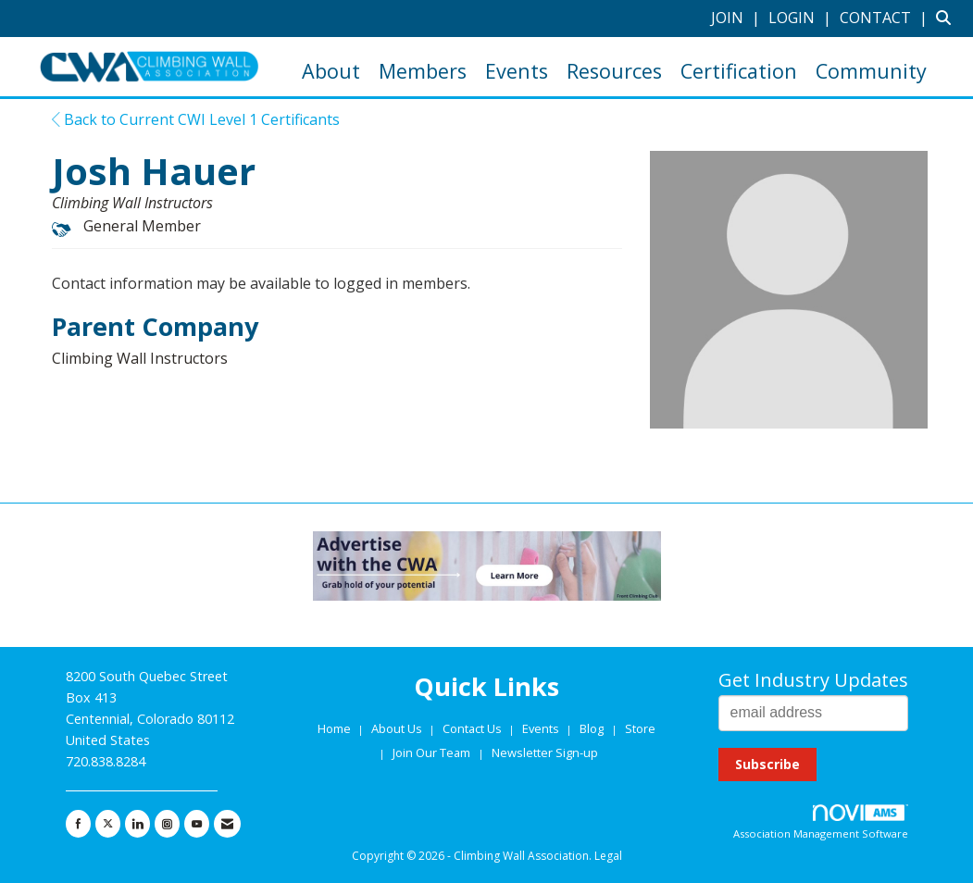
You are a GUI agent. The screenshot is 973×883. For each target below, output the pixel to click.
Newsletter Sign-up (545, 752)
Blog (592, 728)
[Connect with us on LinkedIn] (137, 824)
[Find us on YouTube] (196, 824)
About (331, 70)
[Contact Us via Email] (227, 824)
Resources (614, 70)
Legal (608, 856)
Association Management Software (820, 822)
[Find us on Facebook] (78, 824)
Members (423, 70)
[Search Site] (947, 17)
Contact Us (474, 728)
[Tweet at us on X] (107, 824)
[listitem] (738, 17)
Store (640, 728)
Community (871, 70)
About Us (398, 728)
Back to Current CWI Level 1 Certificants (196, 119)
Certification (738, 70)
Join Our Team (431, 752)
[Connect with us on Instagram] (167, 824)
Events (516, 70)
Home (336, 728)
